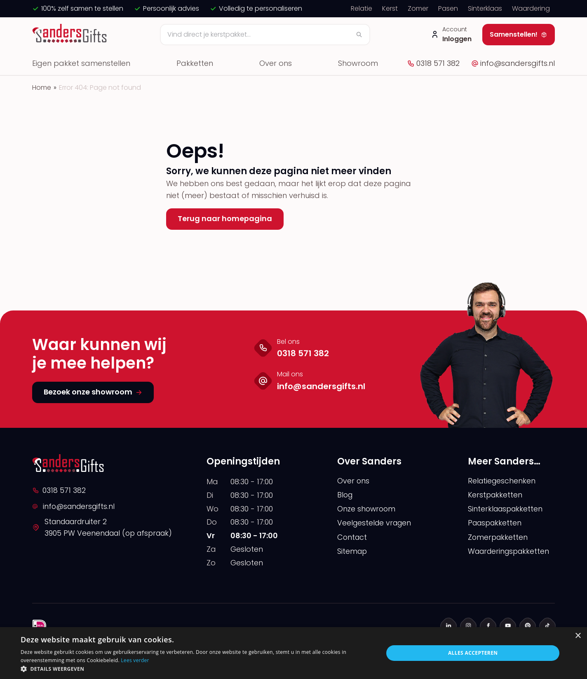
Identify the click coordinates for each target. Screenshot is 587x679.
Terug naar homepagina (225, 218)
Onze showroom (367, 509)
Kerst (390, 8)
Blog (345, 495)
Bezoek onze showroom (93, 392)
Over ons (275, 63)
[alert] (293, 653)
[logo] (70, 34)
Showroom (358, 63)
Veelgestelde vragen (375, 523)
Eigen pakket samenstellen (81, 63)
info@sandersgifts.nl (513, 63)
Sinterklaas (485, 8)
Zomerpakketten (498, 538)
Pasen (448, 8)
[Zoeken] (265, 34)
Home (41, 87)
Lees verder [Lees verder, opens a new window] (135, 660)
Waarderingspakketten (511, 552)
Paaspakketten (496, 523)
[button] (197, 669)
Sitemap (352, 552)
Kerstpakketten (496, 495)
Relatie (361, 8)
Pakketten (194, 63)
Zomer (418, 8)
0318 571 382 (433, 63)
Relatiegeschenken (502, 481)
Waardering (531, 8)
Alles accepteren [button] (473, 652)
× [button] (578, 636)
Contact (352, 538)
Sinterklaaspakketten (506, 509)
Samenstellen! (518, 34)
